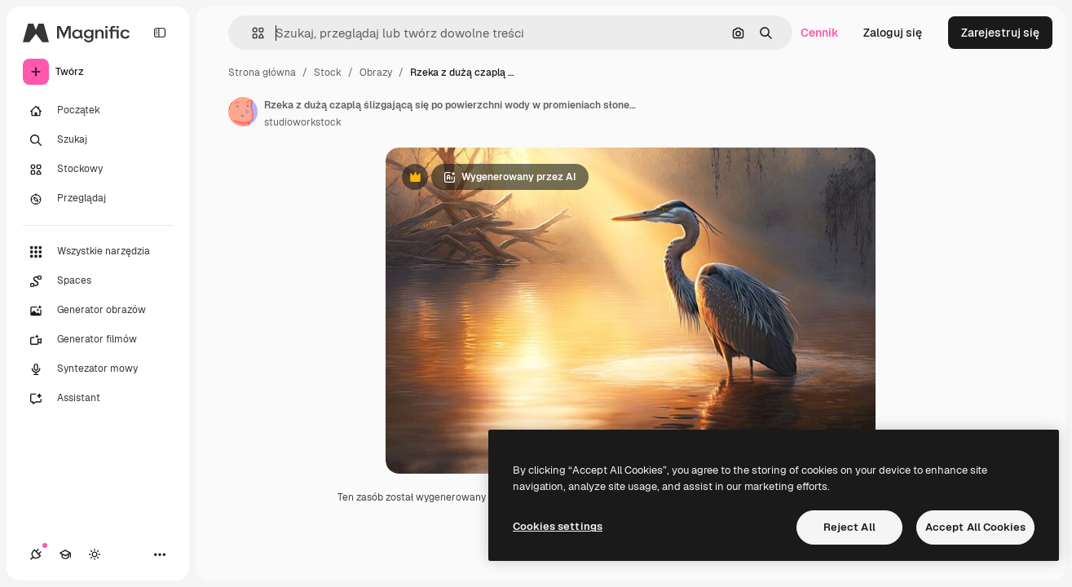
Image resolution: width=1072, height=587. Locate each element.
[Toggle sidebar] (160, 33)
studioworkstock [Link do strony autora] (303, 122)
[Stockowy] (98, 170)
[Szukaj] (98, 140)
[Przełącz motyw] (95, 554)
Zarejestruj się (1000, 32)
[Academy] (65, 554)
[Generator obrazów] (98, 311)
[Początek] (98, 111)
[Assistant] (98, 399)
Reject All (849, 527)
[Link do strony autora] (243, 111)
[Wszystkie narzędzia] (98, 252)
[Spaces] (98, 281)
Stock (328, 72)
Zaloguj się (892, 32)
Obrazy (376, 72)
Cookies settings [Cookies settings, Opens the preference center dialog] (557, 526)
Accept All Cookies (975, 527)
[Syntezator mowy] (98, 369)
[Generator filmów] (98, 340)
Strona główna (262, 72)
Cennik (820, 32)
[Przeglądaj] (98, 199)
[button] (251, 33)
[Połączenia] (36, 554)
